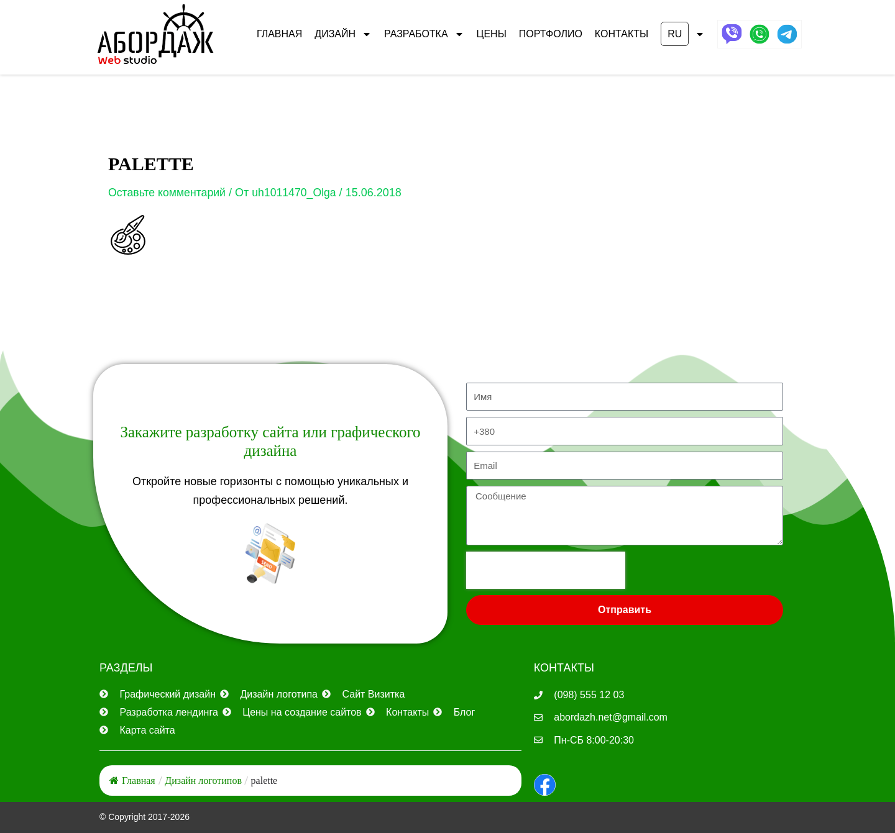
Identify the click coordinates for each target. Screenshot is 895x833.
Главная (279, 34)
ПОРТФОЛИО (550, 34)
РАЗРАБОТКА (424, 34)
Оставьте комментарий (168, 192)
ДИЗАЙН (343, 34)
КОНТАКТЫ (621, 34)
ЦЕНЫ (492, 34)
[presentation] (545, 570)
